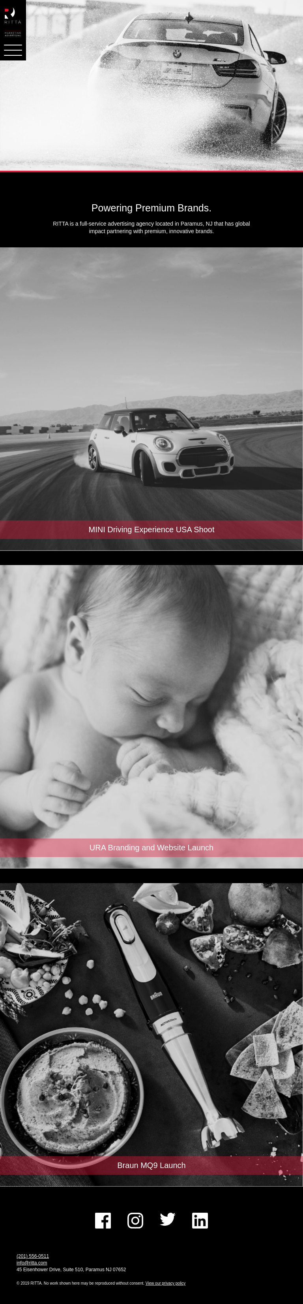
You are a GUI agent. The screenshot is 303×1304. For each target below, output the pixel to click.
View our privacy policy (166, 1283)
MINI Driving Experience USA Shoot (151, 529)
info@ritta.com (32, 1263)
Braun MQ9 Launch (151, 1165)
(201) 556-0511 (33, 1256)
